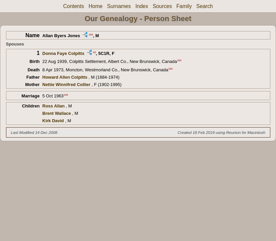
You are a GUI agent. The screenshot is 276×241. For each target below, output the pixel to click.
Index (141, 6)
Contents (73, 6)
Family (184, 6)
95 (94, 52)
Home (96, 6)
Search (204, 6)
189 (91, 34)
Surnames (119, 6)
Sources (162, 6)
